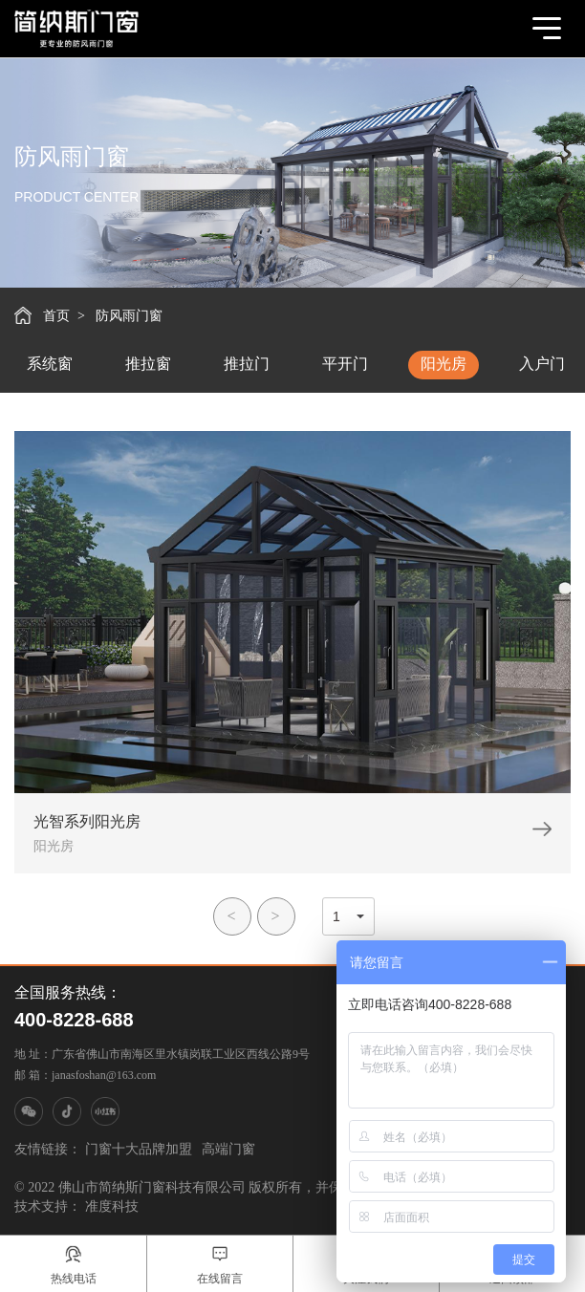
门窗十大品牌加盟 (138, 1149)
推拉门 (247, 363)
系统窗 (50, 363)
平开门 (345, 363)
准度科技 (112, 1206)
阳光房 (443, 363)
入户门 (542, 363)
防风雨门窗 (129, 316)
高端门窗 (228, 1149)
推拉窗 (148, 363)
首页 (56, 316)
